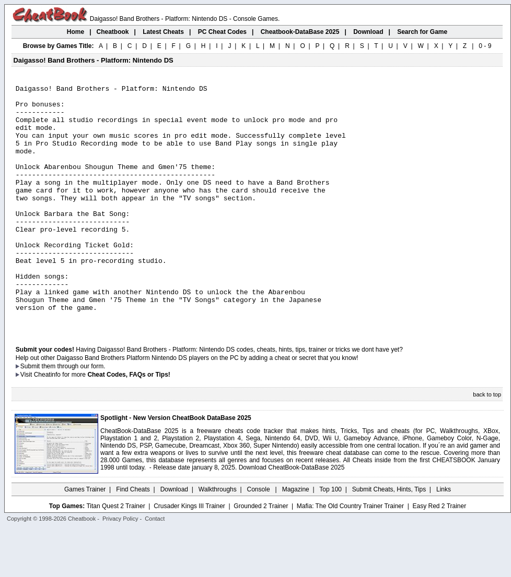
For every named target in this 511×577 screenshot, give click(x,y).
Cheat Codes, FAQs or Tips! (128, 423)
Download (174, 538)
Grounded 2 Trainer (261, 554)
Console (259, 538)
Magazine (295, 538)
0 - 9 (485, 46)
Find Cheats (133, 538)
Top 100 (330, 538)
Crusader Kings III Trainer (189, 554)
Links (443, 538)
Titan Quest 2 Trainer (115, 554)
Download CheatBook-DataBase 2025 (292, 516)
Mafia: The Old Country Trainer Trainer (350, 554)
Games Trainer (85, 538)
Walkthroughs (218, 538)
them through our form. (74, 414)
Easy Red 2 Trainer (439, 554)
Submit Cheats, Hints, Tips (389, 538)
